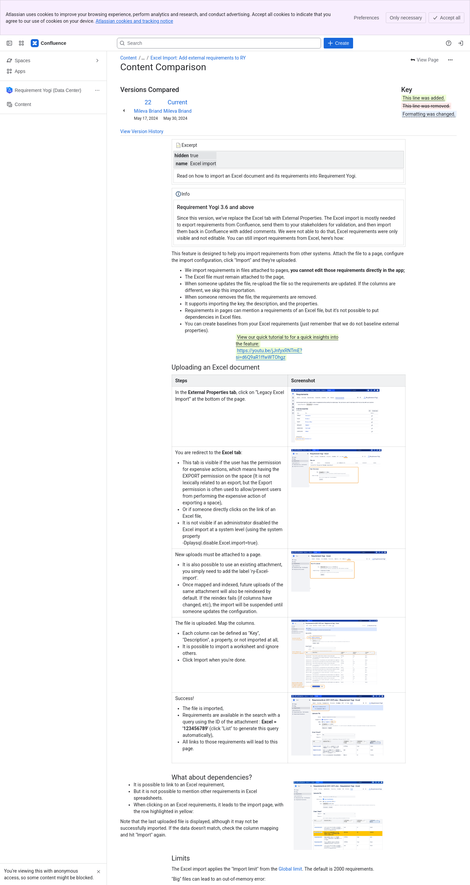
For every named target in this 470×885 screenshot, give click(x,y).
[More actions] (450, 25)
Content (128, 22)
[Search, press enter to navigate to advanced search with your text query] (219, 8)
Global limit (290, 834)
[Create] (338, 8)
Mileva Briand (148, 76)
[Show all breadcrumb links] (143, 22)
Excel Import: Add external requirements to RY (198, 22)
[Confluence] (48, 8)
